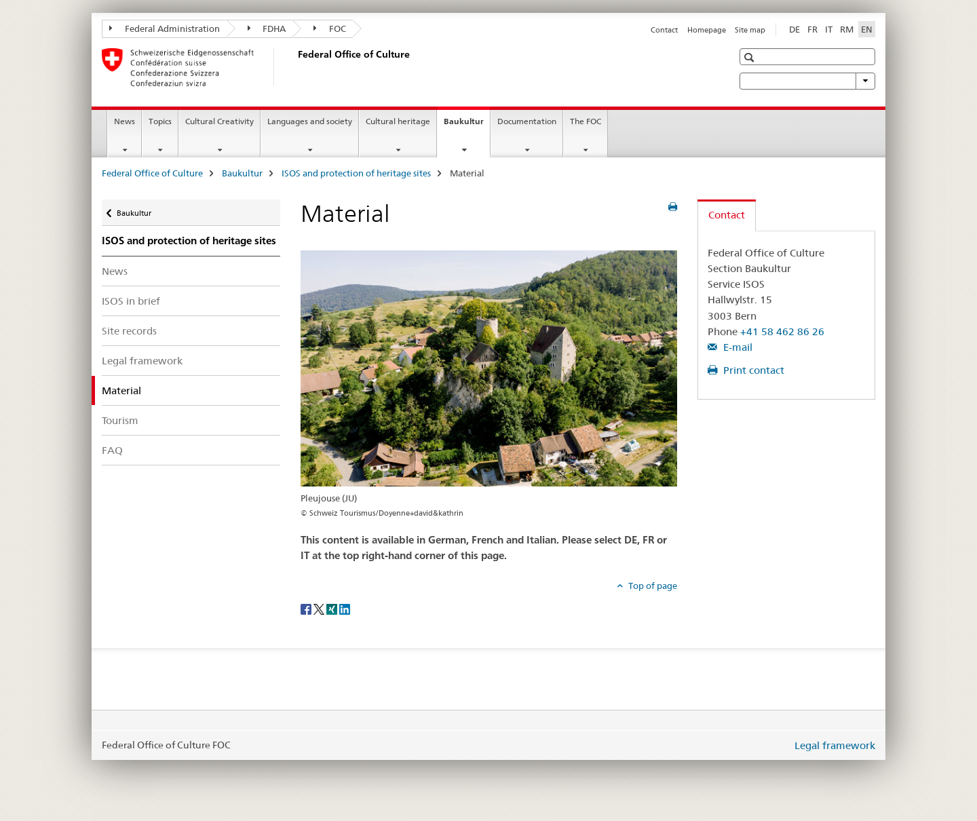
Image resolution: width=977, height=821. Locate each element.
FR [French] (812, 29)
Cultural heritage (398, 121)
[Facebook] (307, 608)
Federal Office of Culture (152, 173)
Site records (129, 330)
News (124, 121)
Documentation (526, 121)
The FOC (585, 121)
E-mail (736, 347)
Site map (750, 30)
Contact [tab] (726, 214)
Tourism (120, 420)
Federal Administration (164, 28)
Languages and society (309, 121)
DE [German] (794, 29)
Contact (664, 30)
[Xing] (332, 608)
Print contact (752, 370)
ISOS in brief (131, 300)
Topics (160, 121)
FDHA (267, 28)
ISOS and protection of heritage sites (356, 173)
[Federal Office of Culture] (295, 67)
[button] (751, 57)
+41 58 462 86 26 (782, 331)
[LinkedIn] (344, 608)
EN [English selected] (867, 29)
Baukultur (467, 125)
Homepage (706, 30)
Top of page (651, 585)
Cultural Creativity (219, 121)
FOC (329, 28)
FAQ (112, 450)
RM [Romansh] (847, 29)
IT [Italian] (828, 29)
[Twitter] (319, 608)
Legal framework (142, 360)
